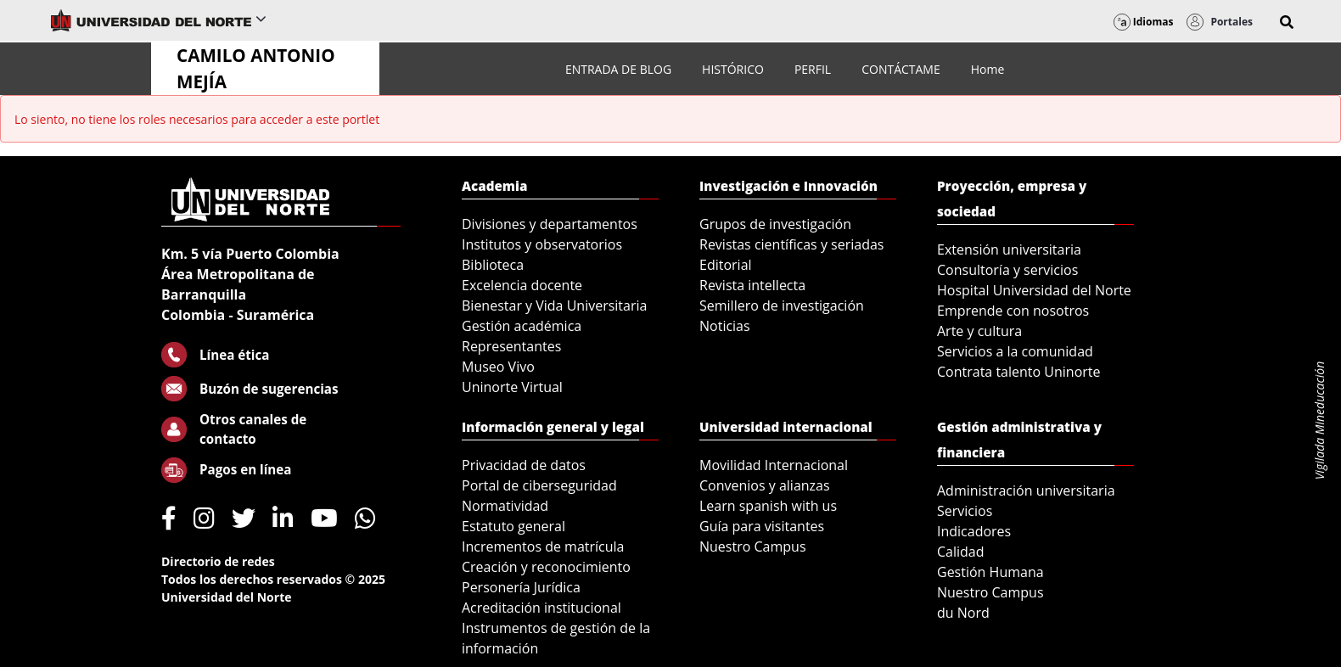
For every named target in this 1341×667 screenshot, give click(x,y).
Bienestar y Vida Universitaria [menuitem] (554, 305)
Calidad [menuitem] (961, 551)
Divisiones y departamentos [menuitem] (549, 224)
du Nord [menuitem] (963, 612)
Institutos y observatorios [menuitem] (542, 244)
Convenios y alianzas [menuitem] (764, 485)
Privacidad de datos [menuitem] (524, 465)
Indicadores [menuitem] (974, 531)
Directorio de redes (218, 561)
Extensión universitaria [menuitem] (1009, 249)
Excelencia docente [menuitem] (522, 285)
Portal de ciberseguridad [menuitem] (539, 485)
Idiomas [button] (1144, 21)
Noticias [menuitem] (724, 326)
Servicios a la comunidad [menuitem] (1015, 351)
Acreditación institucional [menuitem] (541, 607)
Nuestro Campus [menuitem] (752, 546)
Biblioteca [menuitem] (493, 264)
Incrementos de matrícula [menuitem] (543, 546)
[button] (1286, 22)
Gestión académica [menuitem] (521, 326)
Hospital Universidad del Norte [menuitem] (1034, 290)
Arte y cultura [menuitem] (979, 331)
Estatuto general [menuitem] (513, 526)
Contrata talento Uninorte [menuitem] (1019, 371)
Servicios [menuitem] (964, 511)
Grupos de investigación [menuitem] (775, 224)
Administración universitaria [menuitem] (1026, 490)
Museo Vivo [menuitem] (498, 366)
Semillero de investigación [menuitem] (781, 305)
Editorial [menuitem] (725, 264)
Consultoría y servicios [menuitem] (1007, 270)
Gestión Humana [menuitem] (990, 572)
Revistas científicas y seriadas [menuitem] (791, 244)
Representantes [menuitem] (511, 346)
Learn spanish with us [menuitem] (768, 505)
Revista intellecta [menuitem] (752, 285)
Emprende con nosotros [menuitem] (1013, 310)
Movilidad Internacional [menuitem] (773, 465)
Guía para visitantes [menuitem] (761, 526)
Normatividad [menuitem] (505, 505)
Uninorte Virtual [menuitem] (512, 387)
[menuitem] (618, 69)
